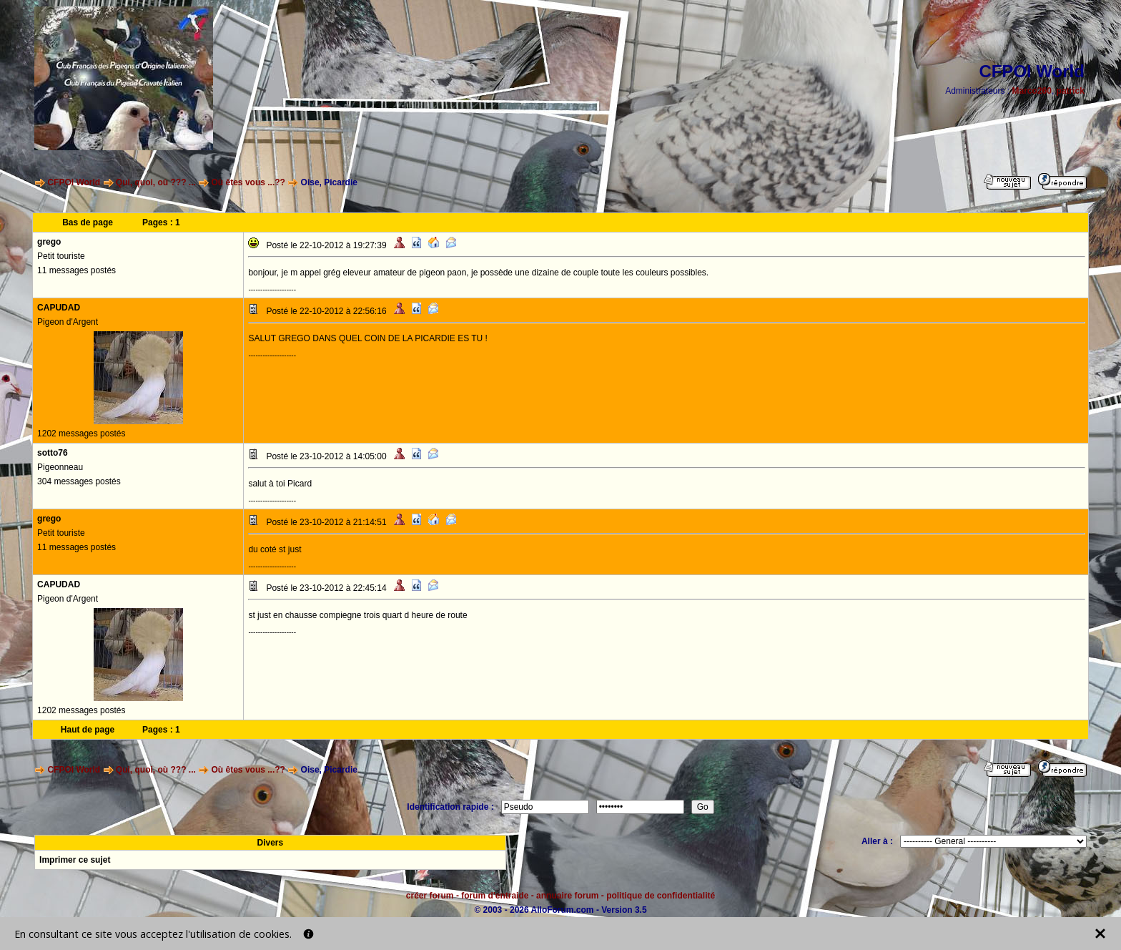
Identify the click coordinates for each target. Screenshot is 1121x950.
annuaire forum (567, 896)
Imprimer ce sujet (74, 860)
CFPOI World (73, 182)
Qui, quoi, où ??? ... (156, 182)
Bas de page (87, 222)
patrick (1071, 91)
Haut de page (87, 730)
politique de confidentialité (660, 896)
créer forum (430, 896)
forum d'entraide (494, 896)
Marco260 (1032, 91)
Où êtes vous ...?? (248, 182)
